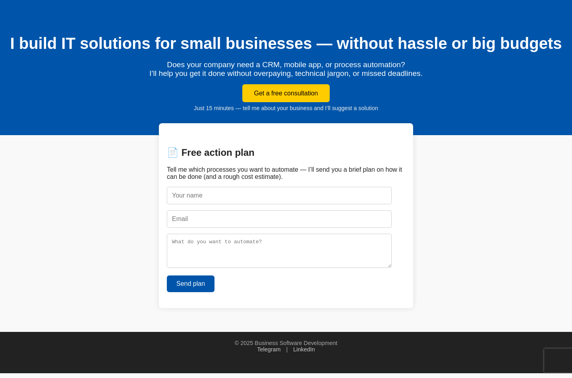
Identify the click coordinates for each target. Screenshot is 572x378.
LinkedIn (304, 354)
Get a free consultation (286, 93)
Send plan (190, 288)
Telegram (268, 354)
